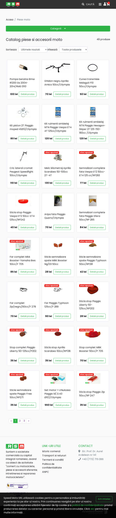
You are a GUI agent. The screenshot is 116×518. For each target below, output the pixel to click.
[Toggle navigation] (100, 4)
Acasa (9, 19)
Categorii (58, 28)
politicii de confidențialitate (88, 505)
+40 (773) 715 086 (92, 459)
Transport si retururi (54, 455)
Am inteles (104, 499)
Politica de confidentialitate (52, 465)
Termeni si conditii (52, 460)
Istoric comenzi (51, 451)
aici (92, 509)
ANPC (45, 472)
